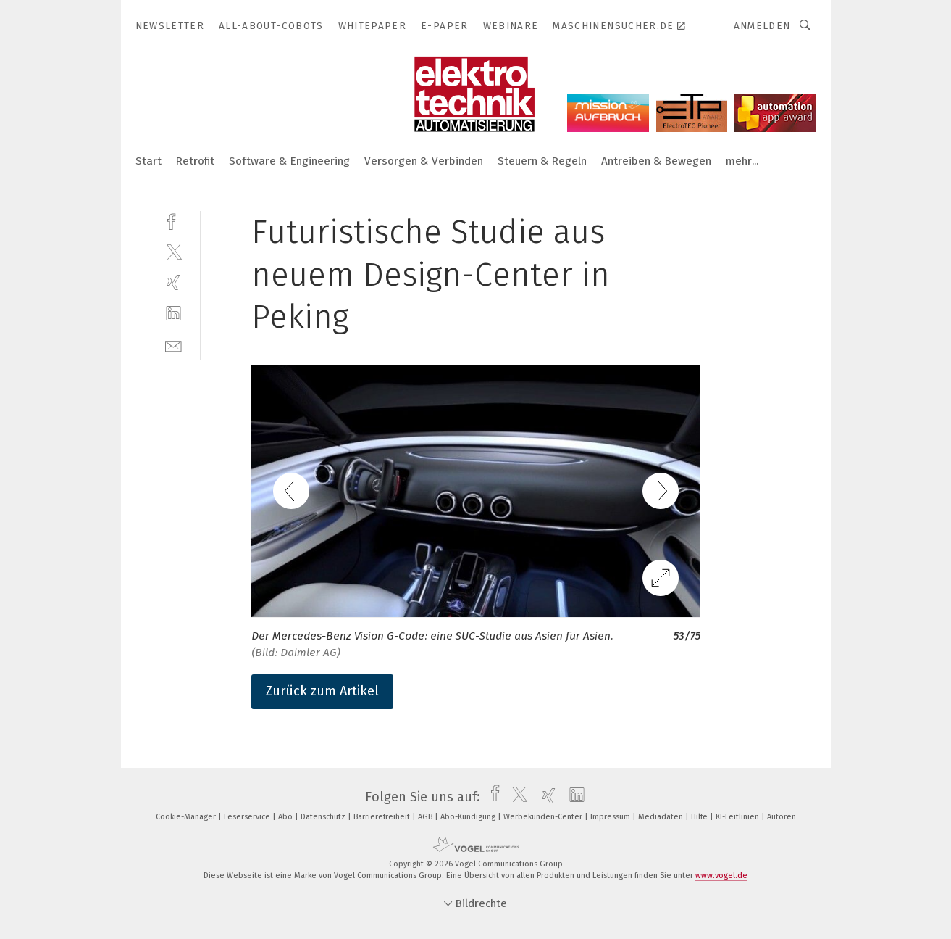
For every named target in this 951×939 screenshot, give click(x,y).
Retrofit (195, 160)
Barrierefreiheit (382, 817)
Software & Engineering (289, 160)
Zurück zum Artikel (322, 691)
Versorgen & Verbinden (423, 160)
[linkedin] (173, 314)
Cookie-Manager (187, 817)
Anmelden (762, 26)
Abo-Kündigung (469, 817)
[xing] (173, 282)
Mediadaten (661, 817)
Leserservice (248, 817)
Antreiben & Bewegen (656, 160)
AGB (426, 817)
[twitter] (173, 251)
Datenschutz (324, 817)
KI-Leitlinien (738, 817)
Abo (286, 817)
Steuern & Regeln (542, 160)
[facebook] (173, 220)
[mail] (173, 345)
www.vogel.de (721, 875)
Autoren (781, 817)
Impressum (611, 817)
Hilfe (700, 817)
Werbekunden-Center (544, 817)
